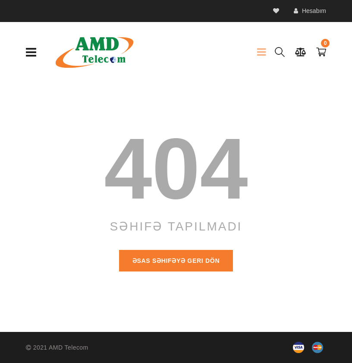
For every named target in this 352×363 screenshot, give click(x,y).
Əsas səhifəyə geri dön (176, 260)
